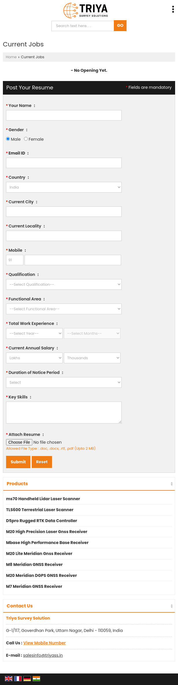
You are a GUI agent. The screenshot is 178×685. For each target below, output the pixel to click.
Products (17, 483)
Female (34, 139)
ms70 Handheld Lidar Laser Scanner (43, 499)
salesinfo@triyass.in (43, 655)
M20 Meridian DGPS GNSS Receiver (41, 575)
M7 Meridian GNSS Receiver (34, 586)
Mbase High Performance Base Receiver (47, 542)
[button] (44, 643)
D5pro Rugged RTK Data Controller (41, 521)
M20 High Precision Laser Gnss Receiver (46, 532)
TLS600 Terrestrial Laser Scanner (39, 510)
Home (11, 56)
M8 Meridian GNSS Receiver (34, 564)
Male (13, 139)
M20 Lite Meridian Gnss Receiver (39, 553)
